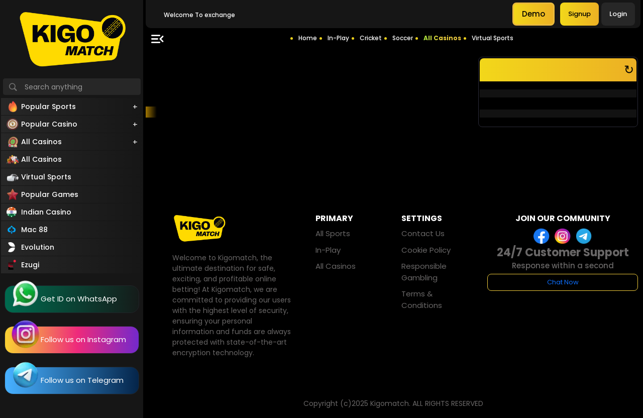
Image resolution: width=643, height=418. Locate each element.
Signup (579, 14)
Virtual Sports (492, 38)
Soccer (402, 38)
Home (307, 38)
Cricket (371, 38)
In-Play (338, 38)
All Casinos (442, 38)
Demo (533, 14)
